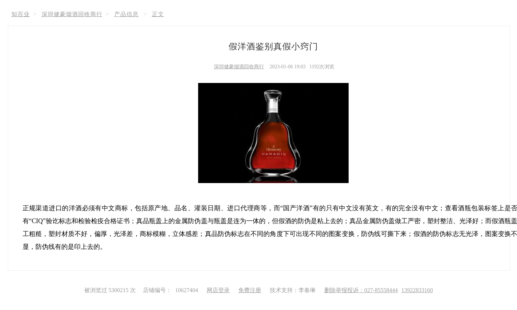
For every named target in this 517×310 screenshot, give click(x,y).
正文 (158, 14)
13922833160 (417, 290)
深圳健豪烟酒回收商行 (72, 14)
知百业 (20, 14)
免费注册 (249, 290)
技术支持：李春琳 (293, 290)
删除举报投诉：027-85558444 (361, 290)
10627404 (186, 290)
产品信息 (126, 14)
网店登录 (218, 290)
